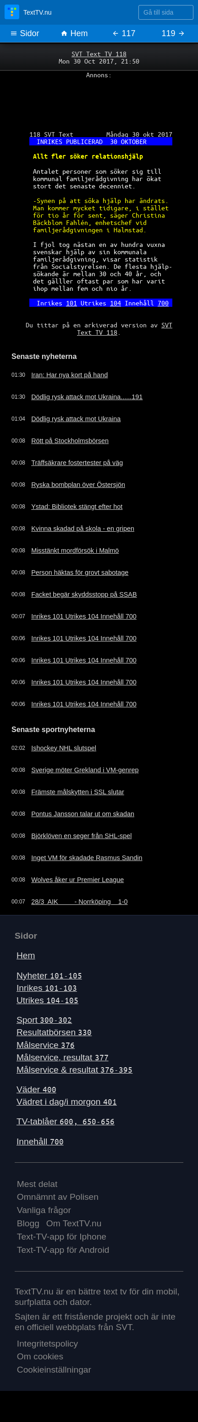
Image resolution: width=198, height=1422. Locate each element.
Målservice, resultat (62, 1057)
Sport (44, 1020)
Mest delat (37, 1184)
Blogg (28, 1223)
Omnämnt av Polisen (58, 1197)
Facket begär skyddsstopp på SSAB (84, 594)
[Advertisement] (99, 101)
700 (163, 303)
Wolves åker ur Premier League (77, 879)
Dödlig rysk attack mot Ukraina (76, 418)
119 (173, 33)
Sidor (24, 33)
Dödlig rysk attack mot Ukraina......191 (87, 397)
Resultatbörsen (54, 1032)
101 (71, 303)
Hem (74, 33)
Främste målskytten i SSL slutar (77, 792)
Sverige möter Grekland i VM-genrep (84, 770)
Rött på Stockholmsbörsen (70, 440)
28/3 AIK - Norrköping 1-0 (79, 901)
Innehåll (40, 1141)
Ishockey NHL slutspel (63, 748)
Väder (36, 1089)
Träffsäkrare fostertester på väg (77, 462)
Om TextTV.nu (74, 1223)
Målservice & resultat (74, 1070)
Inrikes (46, 988)
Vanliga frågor (44, 1210)
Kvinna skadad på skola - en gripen (82, 528)
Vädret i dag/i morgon (66, 1102)
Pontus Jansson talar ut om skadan (82, 814)
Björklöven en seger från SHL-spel (81, 835)
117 (123, 33)
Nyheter (49, 975)
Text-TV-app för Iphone (61, 1236)
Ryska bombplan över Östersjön (78, 484)
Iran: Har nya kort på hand (69, 375)
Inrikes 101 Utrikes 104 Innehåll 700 (84, 616)
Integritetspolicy (47, 1343)
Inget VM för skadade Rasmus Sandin (86, 857)
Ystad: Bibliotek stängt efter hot (76, 506)
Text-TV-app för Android (63, 1250)
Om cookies (40, 1356)
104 (115, 303)
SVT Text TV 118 (99, 53)
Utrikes (47, 1000)
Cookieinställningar (54, 1369)
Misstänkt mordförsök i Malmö (75, 550)
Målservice (45, 1045)
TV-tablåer (65, 1121)
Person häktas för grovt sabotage (79, 572)
